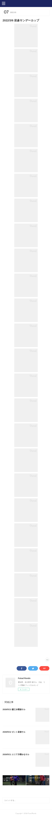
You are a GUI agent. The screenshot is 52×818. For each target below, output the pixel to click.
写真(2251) (6, 652)
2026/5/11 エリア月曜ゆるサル (16, 754)
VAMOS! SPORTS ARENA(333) (20, 652)
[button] (3, 3)
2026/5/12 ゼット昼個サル (14, 732)
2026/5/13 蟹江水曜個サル (14, 709)
